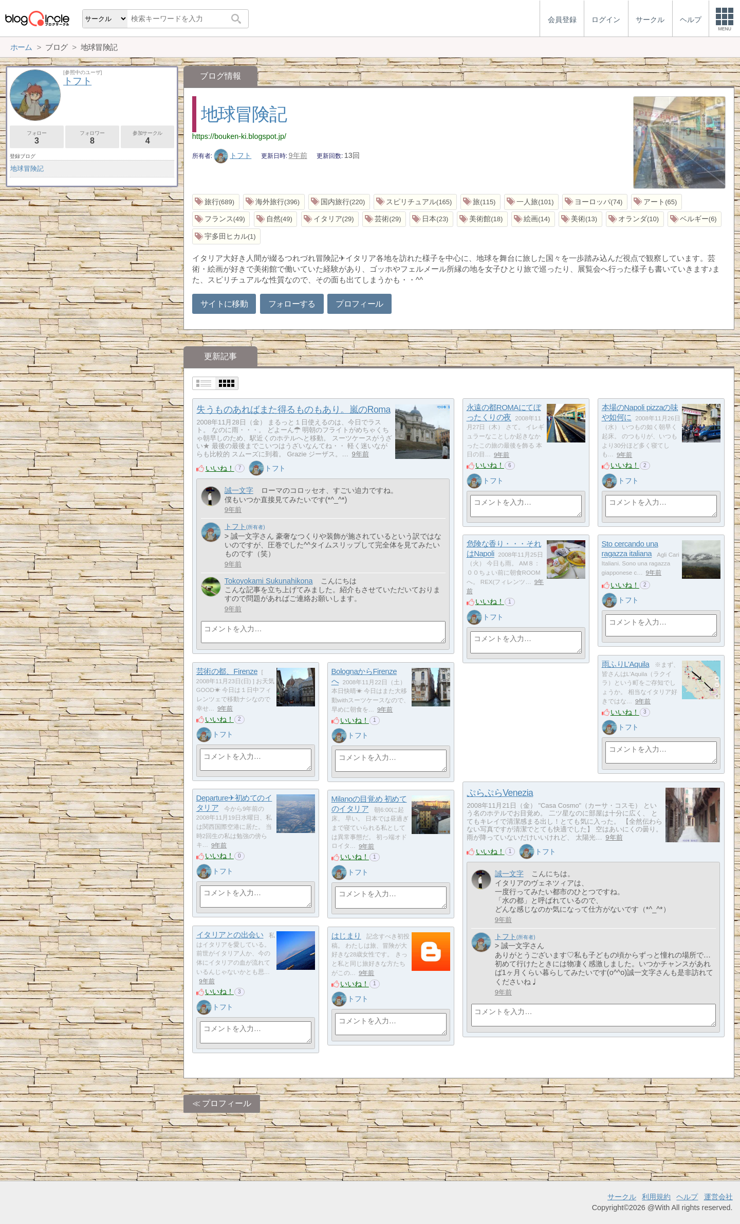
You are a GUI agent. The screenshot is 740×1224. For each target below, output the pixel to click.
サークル (621, 1197)
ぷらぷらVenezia (500, 793)
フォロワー (92, 137)
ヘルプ (687, 1197)
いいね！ (220, 468)
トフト (233, 155)
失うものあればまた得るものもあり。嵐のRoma (293, 409)
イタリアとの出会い (230, 934)
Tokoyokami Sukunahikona (269, 581)
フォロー (37, 137)
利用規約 (656, 1197)
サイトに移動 (224, 303)
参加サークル (148, 137)
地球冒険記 (243, 114)
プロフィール (359, 303)
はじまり (346, 935)
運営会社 (718, 1197)
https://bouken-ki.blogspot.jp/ (239, 136)
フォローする (292, 303)
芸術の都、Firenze (226, 671)
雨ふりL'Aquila (626, 664)
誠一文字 (239, 490)
